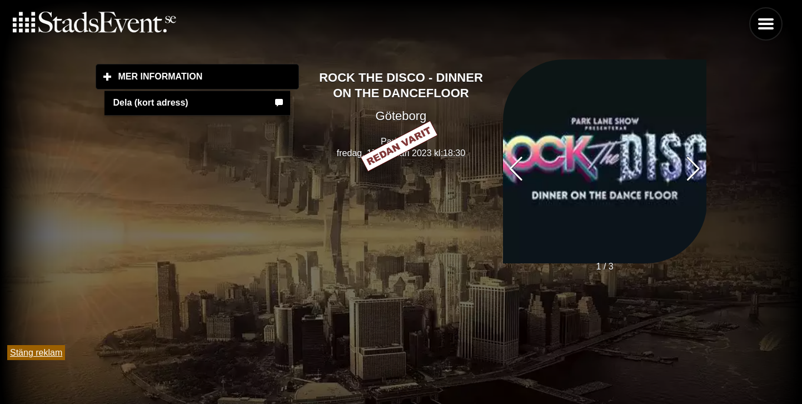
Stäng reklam (36, 352)
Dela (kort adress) (150, 102)
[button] (693, 169)
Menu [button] (766, 24)
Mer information (209, 76)
